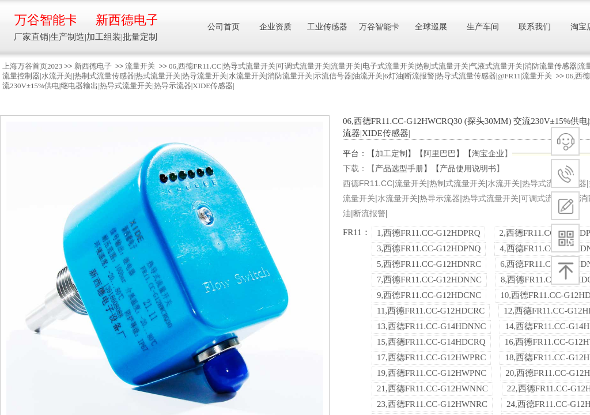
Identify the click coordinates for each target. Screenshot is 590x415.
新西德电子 (93, 66)
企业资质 (275, 26)
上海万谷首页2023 (32, 66)
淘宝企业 (488, 153)
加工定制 (391, 153)
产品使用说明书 (468, 168)
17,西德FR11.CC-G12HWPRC (431, 357)
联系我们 (535, 26)
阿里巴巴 (439, 153)
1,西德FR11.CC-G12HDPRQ (428, 232)
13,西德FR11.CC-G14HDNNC (431, 326)
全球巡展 (431, 26)
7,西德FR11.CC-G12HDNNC (429, 279)
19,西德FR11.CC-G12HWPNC (431, 373)
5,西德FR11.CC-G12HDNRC (429, 264)
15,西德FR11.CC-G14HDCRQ (431, 341)
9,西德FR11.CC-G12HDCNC (429, 295)
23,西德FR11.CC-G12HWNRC (432, 404)
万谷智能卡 (45, 20)
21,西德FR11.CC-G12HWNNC (432, 388)
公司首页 (223, 26)
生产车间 (483, 26)
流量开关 (140, 66)
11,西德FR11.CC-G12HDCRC (431, 310)
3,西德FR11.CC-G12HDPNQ (429, 248)
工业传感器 (327, 26)
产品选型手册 (399, 168)
